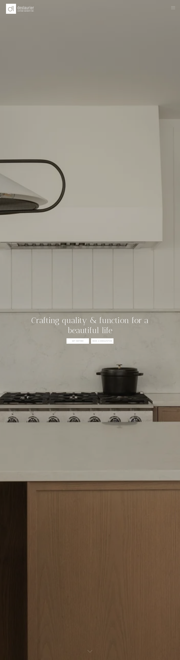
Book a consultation (102, 341)
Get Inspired (78, 341)
